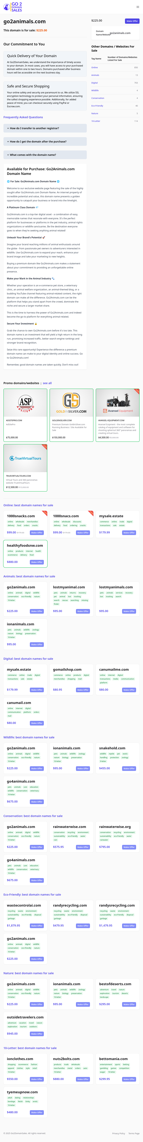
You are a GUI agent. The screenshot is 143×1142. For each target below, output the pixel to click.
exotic (125, 754)
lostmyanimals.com (116, 587)
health (38, 551)
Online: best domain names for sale (28, 505)
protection (114, 757)
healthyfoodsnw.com (25, 545)
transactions (105, 525)
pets (56, 593)
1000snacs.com (66, 515)
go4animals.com (21, 781)
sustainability (59, 836)
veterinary (34, 791)
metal (69, 1068)
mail (80, 679)
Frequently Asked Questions (23, 117)
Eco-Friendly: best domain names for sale (32, 894)
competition (124, 1068)
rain (55, 840)
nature (36, 596)
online (10, 521)
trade (122, 521)
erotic (35, 1101)
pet (55, 596)
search (56, 600)
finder (56, 604)
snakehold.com (112, 748)
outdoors (33, 1026)
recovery (82, 593)
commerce (104, 521)
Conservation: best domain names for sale (33, 816)
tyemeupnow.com (22, 1092)
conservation (13, 596)
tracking (77, 596)
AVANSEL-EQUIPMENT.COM (111, 420)
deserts (125, 993)
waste (20, 911)
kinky (28, 1101)
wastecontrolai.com (24, 905)
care (25, 787)
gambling (104, 1068)
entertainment (106, 1064)
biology (19, 633)
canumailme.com (114, 669)
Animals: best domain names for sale (29, 576)
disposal (37, 915)
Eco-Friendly (97, 105)
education (34, 787)
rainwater (104, 840)
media (115, 679)
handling (103, 757)
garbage (11, 918)
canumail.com (19, 702)
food (19, 525)
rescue (65, 600)
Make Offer (132, 21)
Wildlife (95, 90)
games (113, 1068)
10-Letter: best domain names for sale (30, 1048)
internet (29, 551)
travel (113, 989)
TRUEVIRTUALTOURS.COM (18, 475)
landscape (104, 997)
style (28, 1068)
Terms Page (134, 1133)
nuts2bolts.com (66, 1058)
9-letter (103, 761)
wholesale (20, 521)
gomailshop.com (67, 669)
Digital (94, 82)
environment (83, 832)
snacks (35, 525)
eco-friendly (26, 596)
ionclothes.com (20, 1058)
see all (47, 383)
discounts (77, 521)
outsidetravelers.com (25, 1017)
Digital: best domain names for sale (28, 659)
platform (103, 682)
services (119, 593)
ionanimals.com (20, 624)
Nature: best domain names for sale (28, 973)
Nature (94, 113)
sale (114, 525)
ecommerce (12, 555)
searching (75, 600)
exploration (105, 993)
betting (126, 1064)
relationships (28, 1097)
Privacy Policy (118, 1133)
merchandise (32, 521)
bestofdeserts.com (115, 983)
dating (17, 1097)
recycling (71, 832)
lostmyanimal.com (69, 587)
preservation (30, 633)
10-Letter (95, 121)
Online (94, 67)
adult (10, 1097)
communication (127, 679)
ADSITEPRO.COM (14, 420)
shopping (71, 679)
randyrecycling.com (70, 905)
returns (73, 593)
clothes (20, 1068)
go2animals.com (24, 21)
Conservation (97, 98)
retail (35, 1068)
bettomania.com (113, 1058)
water (82, 836)
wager (102, 1072)
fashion (34, 1064)
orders (26, 525)
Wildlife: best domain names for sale (28, 737)
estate (122, 525)
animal (62, 596)
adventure (104, 989)
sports (117, 1064)
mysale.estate (111, 515)
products (19, 551)
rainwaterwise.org (115, 826)
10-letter (11, 600)
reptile (111, 754)
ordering (73, 525)
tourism (115, 993)
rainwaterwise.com (69, 826)
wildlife (36, 593)
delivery (11, 525)
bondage (11, 1101)
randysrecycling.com (117, 905)
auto (85, 1068)
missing (85, 600)
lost (69, 596)
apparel (11, 1068)
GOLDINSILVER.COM (62, 420)
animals (19, 593)
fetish (20, 1101)
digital (129, 521)
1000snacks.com (21, 515)
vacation (22, 1023)
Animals (95, 75)
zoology (35, 630)
